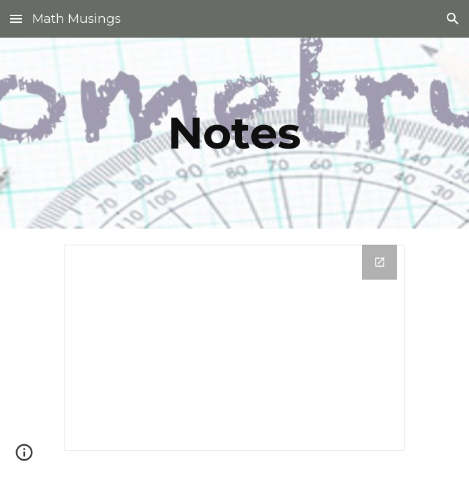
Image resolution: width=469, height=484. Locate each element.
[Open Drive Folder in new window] (379, 262)
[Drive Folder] (234, 348)
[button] (16, 18)
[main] (234, 132)
